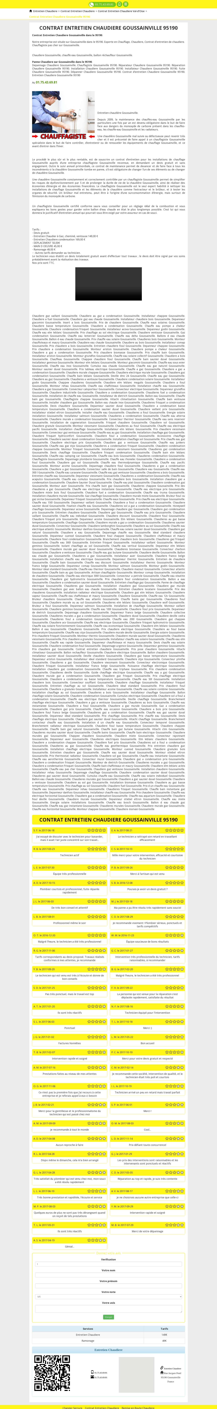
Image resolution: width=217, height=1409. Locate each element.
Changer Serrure (72, 1404)
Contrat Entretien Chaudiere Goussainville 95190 (108, 284)
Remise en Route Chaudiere (138, 1404)
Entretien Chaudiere (166, 1367)
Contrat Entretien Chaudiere (102, 1404)
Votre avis (108, 1302)
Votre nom (108, 1270)
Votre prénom (108, 1281)
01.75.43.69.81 (101, 4)
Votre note (109, 1292)
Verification (108, 1259)
